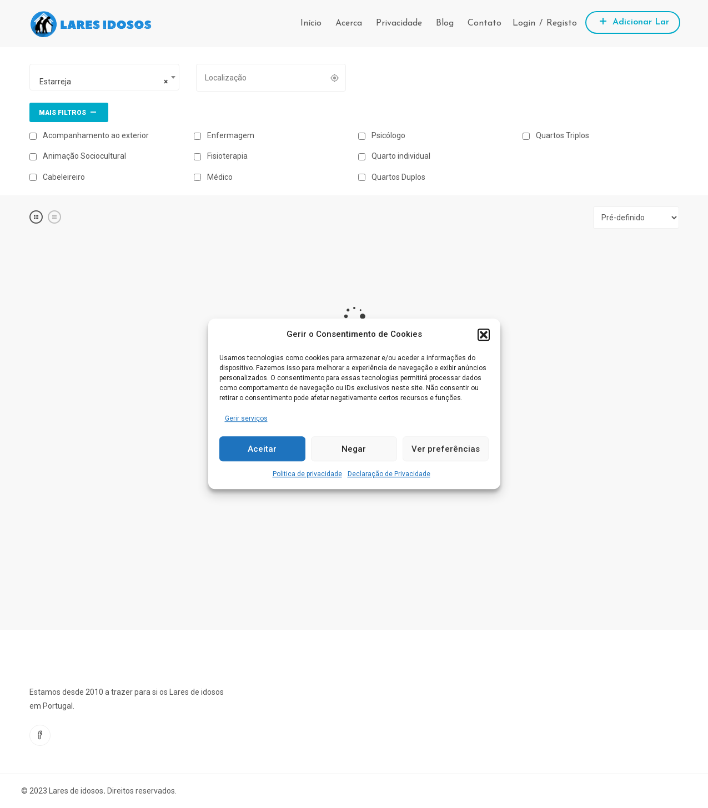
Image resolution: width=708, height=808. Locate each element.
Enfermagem (224, 135)
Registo (561, 23)
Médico (213, 177)
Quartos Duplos (391, 177)
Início (311, 23)
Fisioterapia (221, 156)
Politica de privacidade (307, 474)
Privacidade (399, 23)
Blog (445, 23)
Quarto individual (394, 156)
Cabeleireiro (57, 177)
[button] (483, 334)
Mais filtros (69, 111)
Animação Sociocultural (77, 156)
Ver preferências (445, 449)
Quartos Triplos (556, 135)
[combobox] (104, 77)
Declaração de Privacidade (389, 474)
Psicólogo (381, 135)
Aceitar (262, 449)
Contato (484, 23)
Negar (354, 449)
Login (524, 23)
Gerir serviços (246, 418)
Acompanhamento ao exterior (89, 135)
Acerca (348, 23)
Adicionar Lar (632, 21)
